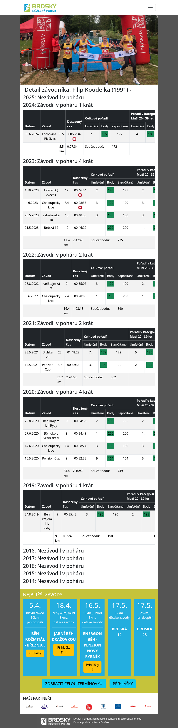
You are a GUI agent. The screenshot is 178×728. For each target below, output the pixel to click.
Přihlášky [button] (35, 653)
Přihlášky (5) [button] (92, 667)
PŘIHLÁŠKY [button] (123, 683)
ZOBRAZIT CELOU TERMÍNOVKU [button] (73, 683)
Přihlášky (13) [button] (63, 649)
